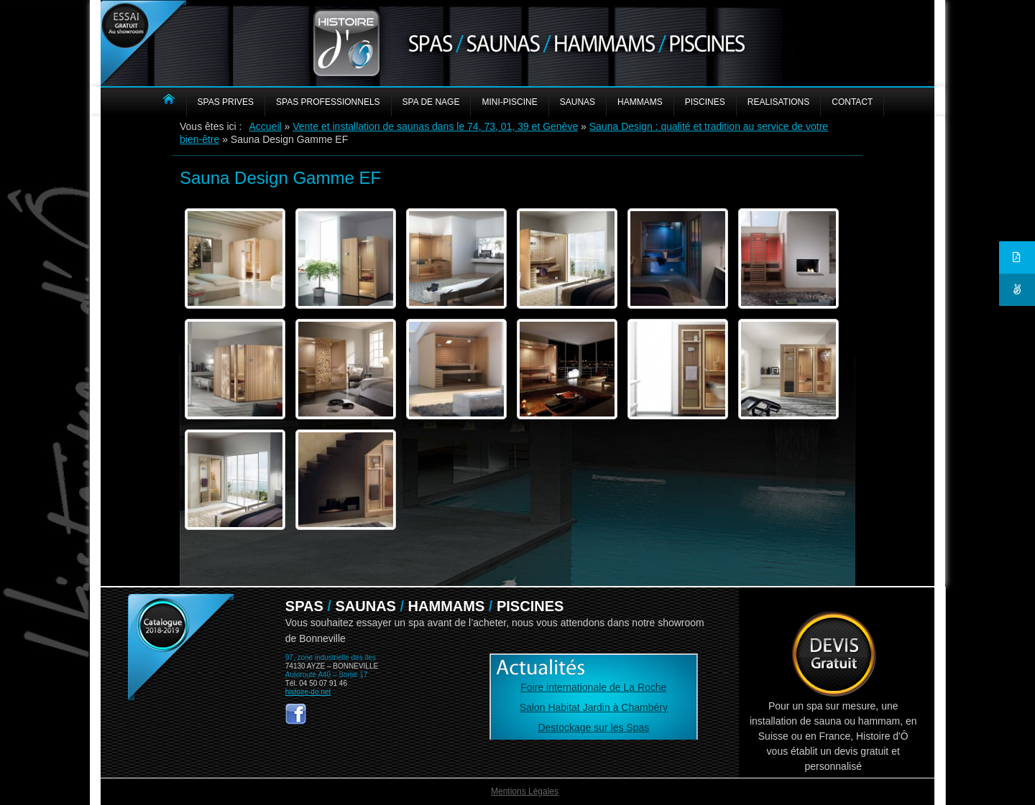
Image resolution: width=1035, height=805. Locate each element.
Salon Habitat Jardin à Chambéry (594, 707)
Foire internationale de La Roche (593, 687)
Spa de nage (431, 102)
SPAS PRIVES (226, 102)
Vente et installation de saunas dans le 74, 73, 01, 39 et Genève (435, 126)
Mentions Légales (524, 791)
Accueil (265, 126)
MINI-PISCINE (509, 102)
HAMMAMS (640, 102)
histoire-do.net (308, 692)
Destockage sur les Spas (593, 727)
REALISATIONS (778, 102)
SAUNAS (577, 102)
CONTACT (852, 102)
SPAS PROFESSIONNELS (328, 102)
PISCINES (705, 102)
